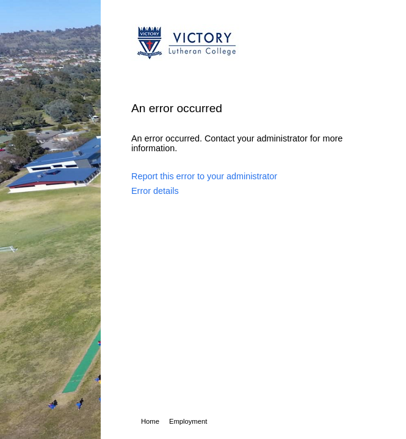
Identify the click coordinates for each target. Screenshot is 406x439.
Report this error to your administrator (204, 176)
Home (150, 421)
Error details (155, 191)
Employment (188, 421)
